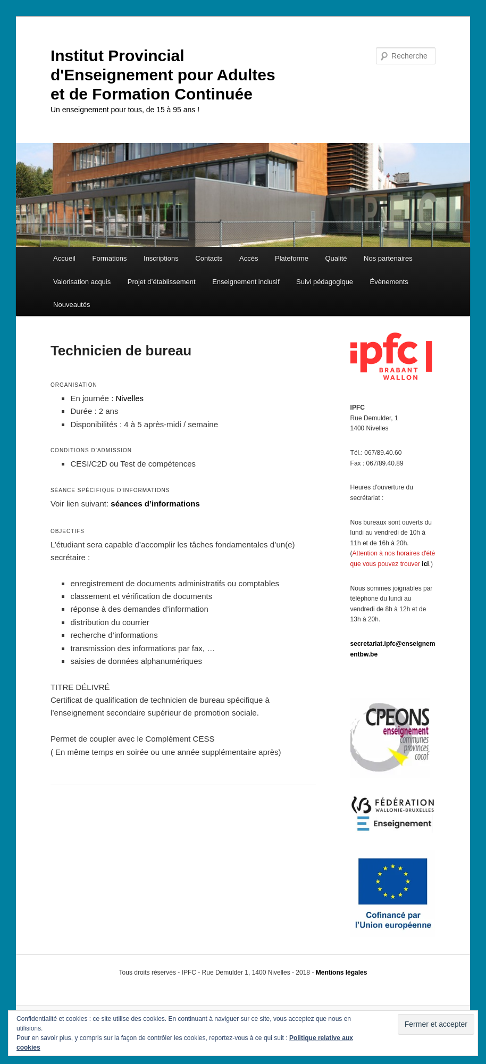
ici (425, 564)
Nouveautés (71, 305)
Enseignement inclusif (245, 282)
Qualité (336, 258)
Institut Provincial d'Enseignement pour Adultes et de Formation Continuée (163, 75)
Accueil (64, 258)
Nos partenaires (388, 258)
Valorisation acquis (82, 282)
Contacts (208, 258)
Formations (110, 258)
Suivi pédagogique (324, 282)
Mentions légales (341, 972)
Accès (248, 258)
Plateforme (291, 258)
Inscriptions (161, 258)
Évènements (389, 282)
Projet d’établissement (162, 282)
